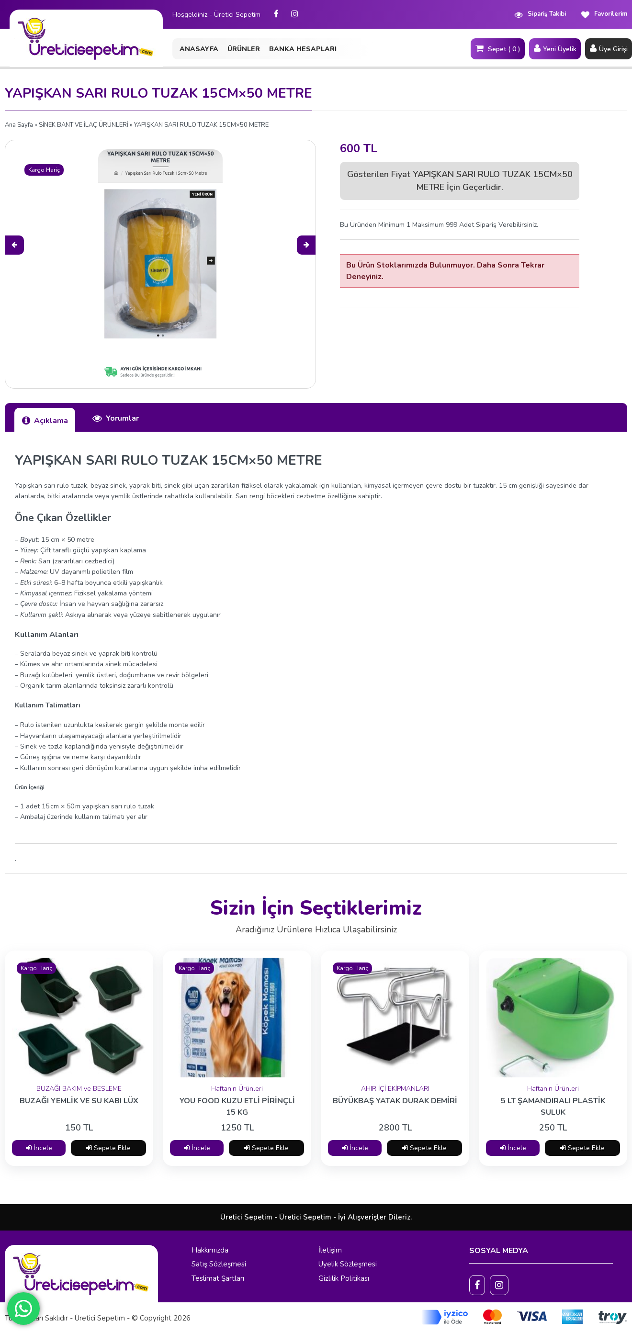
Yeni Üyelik (554, 48)
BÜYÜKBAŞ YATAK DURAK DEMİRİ (395, 1101)
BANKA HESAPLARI (303, 49)
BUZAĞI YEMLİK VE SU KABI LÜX (79, 1101)
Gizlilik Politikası (343, 1278)
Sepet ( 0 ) (497, 48)
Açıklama (45, 420)
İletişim (330, 1250)
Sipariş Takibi (540, 14)
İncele (39, 1148)
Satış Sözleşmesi (219, 1264)
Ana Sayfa (19, 125)
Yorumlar (115, 418)
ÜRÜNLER (243, 49)
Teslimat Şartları (218, 1278)
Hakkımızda (210, 1250)
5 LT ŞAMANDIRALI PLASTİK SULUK (553, 1106)
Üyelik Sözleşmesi (347, 1264)
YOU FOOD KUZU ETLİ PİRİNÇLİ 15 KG (237, 1106)
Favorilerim (603, 14)
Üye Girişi (608, 48)
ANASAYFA (199, 49)
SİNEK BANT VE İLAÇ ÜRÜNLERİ (83, 125)
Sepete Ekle (108, 1148)
